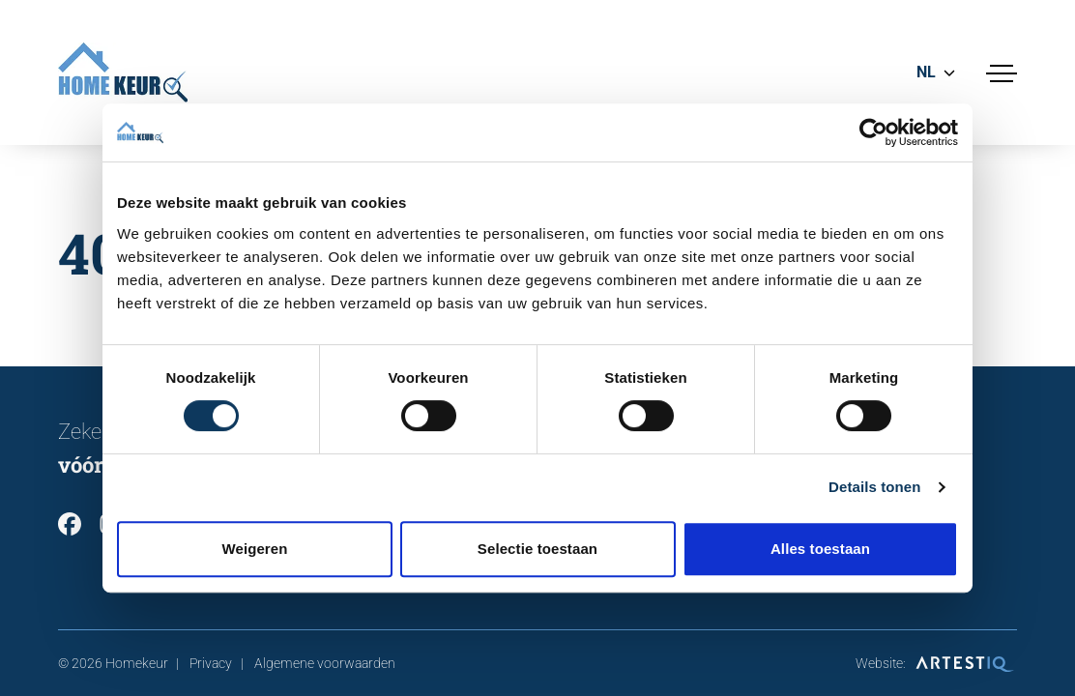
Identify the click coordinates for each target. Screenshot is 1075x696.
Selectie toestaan (537, 548)
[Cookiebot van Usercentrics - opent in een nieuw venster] (873, 132)
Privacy (210, 663)
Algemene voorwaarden (324, 663)
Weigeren (254, 548)
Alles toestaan (820, 548)
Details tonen (874, 486)
